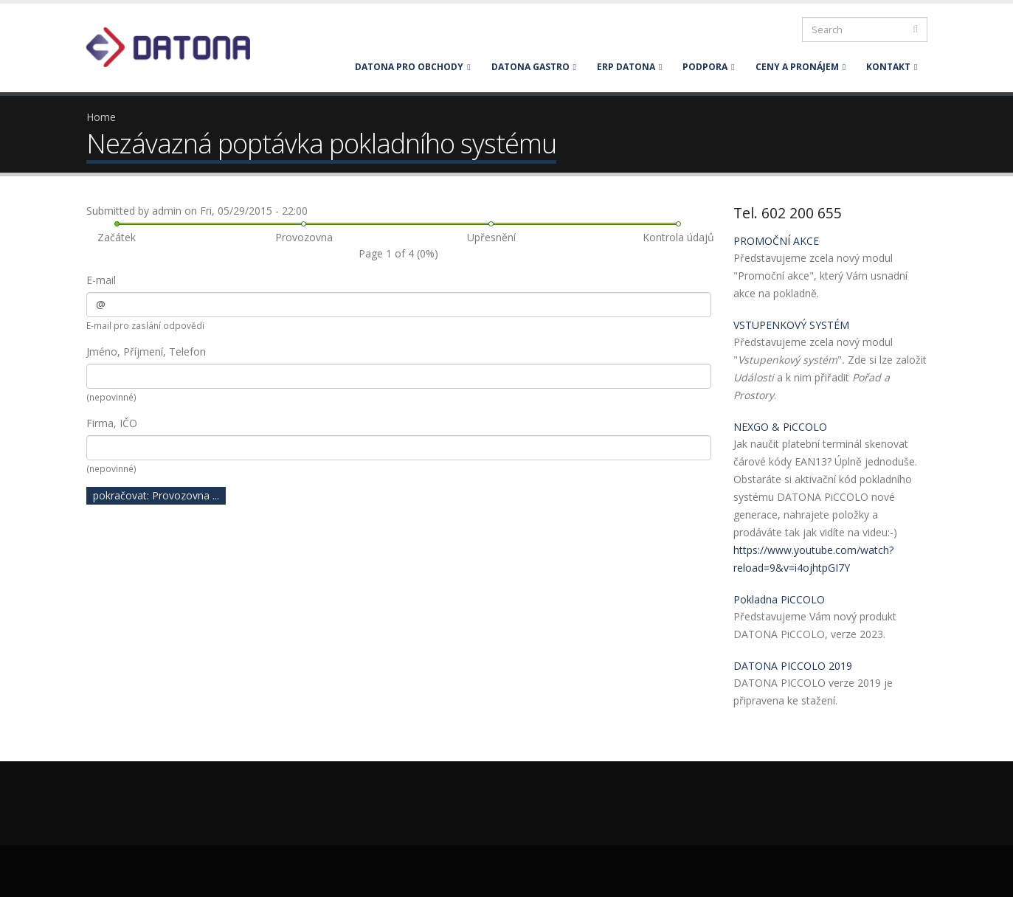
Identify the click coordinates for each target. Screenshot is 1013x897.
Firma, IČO (111, 423)
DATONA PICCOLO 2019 (792, 666)
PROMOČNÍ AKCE (776, 241)
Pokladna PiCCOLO (779, 599)
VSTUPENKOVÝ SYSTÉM (791, 325)
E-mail (101, 280)
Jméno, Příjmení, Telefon (146, 351)
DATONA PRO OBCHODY (412, 66)
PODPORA (708, 66)
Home (101, 117)
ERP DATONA (629, 66)
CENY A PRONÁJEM (801, 66)
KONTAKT (891, 66)
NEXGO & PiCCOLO (780, 427)
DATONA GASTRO (533, 66)
